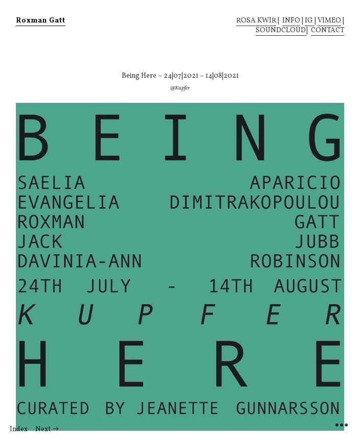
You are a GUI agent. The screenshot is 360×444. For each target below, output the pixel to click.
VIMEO (329, 21)
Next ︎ (47, 429)
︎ (341, 425)
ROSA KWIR (256, 21)
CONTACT (327, 30)
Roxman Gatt (40, 21)
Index (19, 429)
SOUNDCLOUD (281, 30)
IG (309, 21)
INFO (291, 21)
